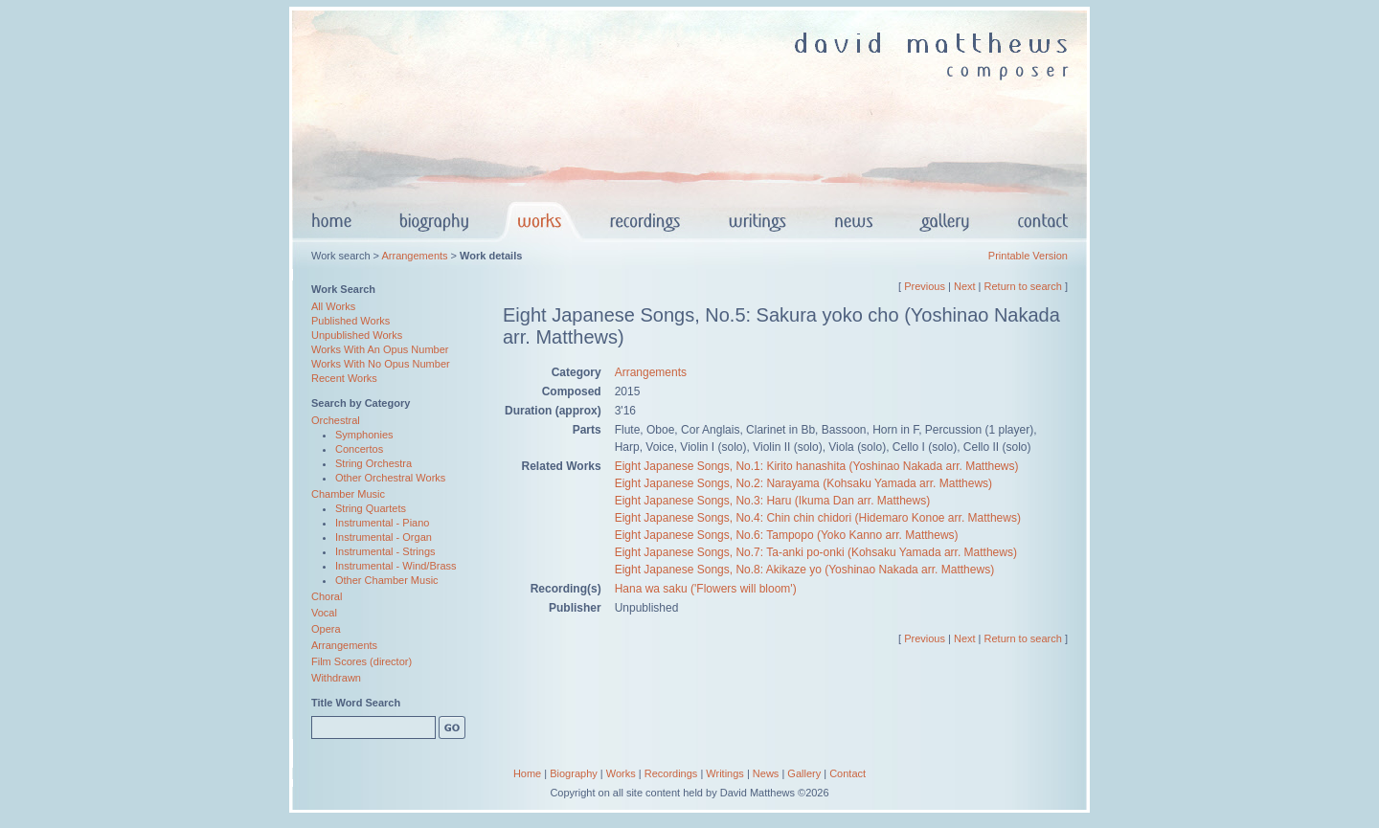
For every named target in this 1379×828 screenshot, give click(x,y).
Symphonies (364, 434)
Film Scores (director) (361, 661)
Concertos (359, 449)
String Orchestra (373, 463)
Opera (326, 629)
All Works (333, 306)
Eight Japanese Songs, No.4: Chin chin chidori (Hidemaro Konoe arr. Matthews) (818, 518)
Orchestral (335, 420)
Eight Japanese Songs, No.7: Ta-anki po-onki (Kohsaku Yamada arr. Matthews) (816, 552)
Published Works (350, 320)
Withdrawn (336, 677)
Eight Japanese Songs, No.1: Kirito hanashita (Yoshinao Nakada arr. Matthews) (817, 466)
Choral (326, 596)
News (766, 773)
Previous (924, 286)
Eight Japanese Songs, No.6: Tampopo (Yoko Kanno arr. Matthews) (787, 535)
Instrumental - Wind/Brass (396, 565)
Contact (847, 773)
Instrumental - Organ (383, 537)
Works (621, 773)
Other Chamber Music (387, 580)
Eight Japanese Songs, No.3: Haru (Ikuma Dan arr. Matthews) (773, 500)
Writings (725, 773)
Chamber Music (348, 494)
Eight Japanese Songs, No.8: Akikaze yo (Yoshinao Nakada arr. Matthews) (804, 569)
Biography (574, 773)
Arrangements (414, 255)
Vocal (324, 612)
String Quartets (370, 508)
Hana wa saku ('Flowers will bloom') (706, 588)
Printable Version (1028, 255)
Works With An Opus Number (379, 349)
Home (527, 773)
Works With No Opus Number (380, 363)
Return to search (1023, 286)
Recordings (671, 773)
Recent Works (344, 378)
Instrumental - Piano (382, 522)
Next (965, 286)
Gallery (804, 773)
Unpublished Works (356, 335)
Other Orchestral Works (390, 477)
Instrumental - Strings (385, 551)
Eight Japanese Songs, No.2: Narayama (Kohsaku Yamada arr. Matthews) (803, 483)
